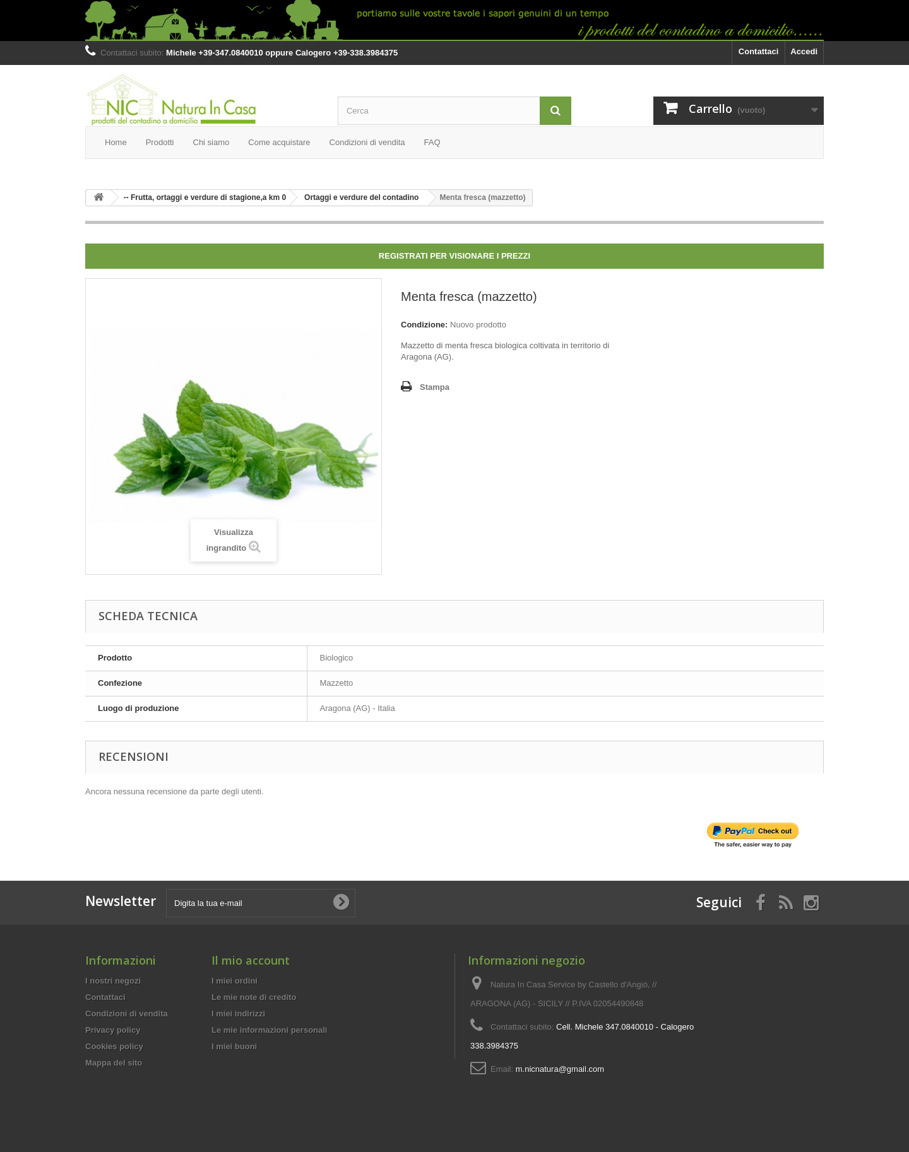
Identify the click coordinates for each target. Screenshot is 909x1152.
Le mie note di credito (253, 997)
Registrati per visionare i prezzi (454, 256)
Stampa (434, 387)
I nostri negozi (113, 980)
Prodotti (160, 142)
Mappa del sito (113, 1062)
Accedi (803, 51)
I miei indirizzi (238, 1013)
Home (116, 142)
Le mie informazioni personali (269, 1030)
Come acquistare (279, 142)
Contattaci (759, 51)
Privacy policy (112, 1030)
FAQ (432, 142)
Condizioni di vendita (367, 142)
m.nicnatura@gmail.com (560, 1069)
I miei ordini (234, 980)
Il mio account (250, 960)
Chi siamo (211, 142)
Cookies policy (114, 1046)
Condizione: (424, 324)
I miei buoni (234, 1046)
